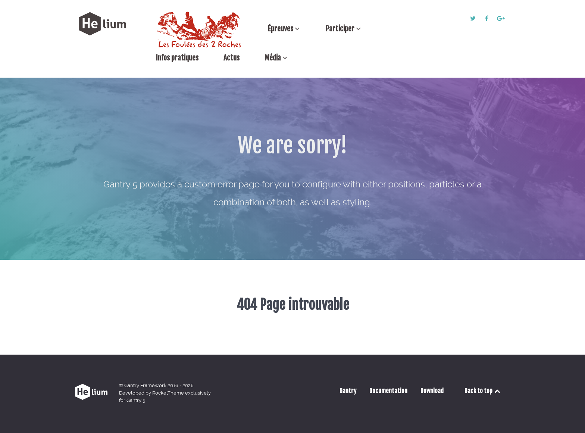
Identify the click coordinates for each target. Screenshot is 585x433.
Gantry (348, 391)
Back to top (482, 391)
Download (432, 391)
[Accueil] (199, 29)
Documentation (388, 391)
